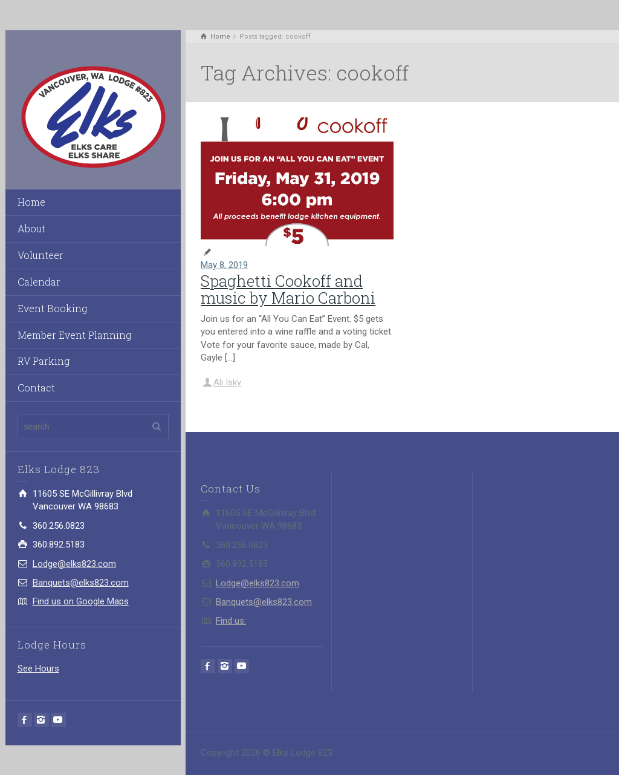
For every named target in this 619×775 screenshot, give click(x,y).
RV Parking (44, 361)
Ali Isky (227, 382)
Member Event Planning (74, 335)
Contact (36, 387)
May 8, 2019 (224, 265)
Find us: (231, 620)
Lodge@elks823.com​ (74, 563)
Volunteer (40, 255)
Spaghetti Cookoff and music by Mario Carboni (288, 289)
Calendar (39, 281)
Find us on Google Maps (81, 601)
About (31, 228)
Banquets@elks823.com (81, 582)
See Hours (38, 668)
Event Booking (52, 308)
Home (31, 201)
